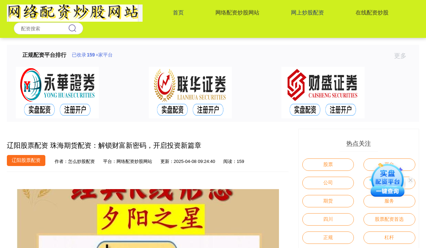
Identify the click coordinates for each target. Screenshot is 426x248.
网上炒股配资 (307, 13)
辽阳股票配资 (26, 160)
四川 (328, 219)
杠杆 (389, 237)
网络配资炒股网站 (237, 13)
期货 (328, 201)
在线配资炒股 (372, 13)
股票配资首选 (389, 219)
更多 (403, 55)
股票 (328, 164)
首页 (178, 13)
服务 (389, 201)
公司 (328, 182)
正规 (328, 237)
